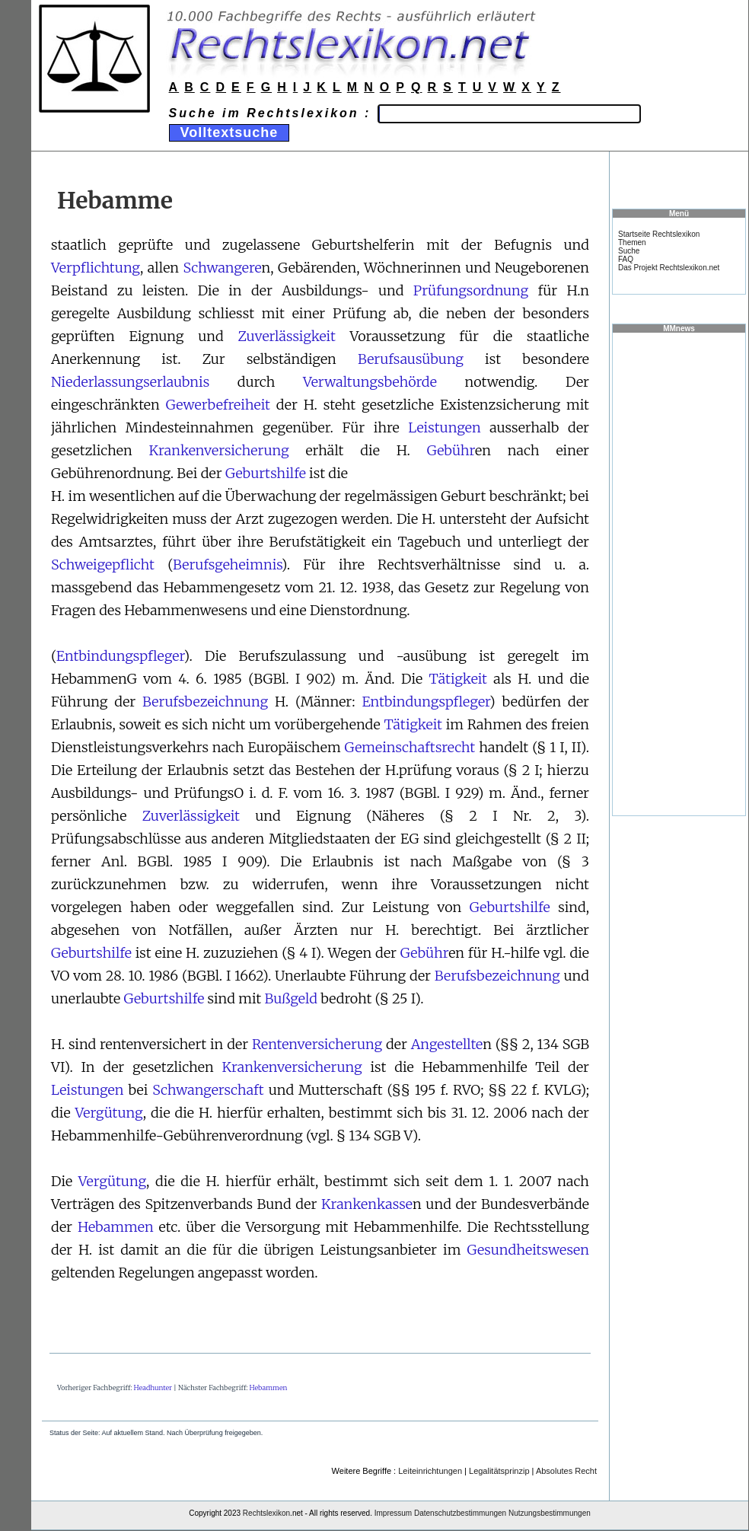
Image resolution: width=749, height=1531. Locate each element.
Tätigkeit (458, 678)
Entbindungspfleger (120, 656)
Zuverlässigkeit (286, 336)
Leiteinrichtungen (430, 1470)
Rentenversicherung (317, 1044)
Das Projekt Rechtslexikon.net (668, 267)
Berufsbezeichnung (205, 701)
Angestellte (447, 1044)
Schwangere (222, 267)
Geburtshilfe (265, 473)
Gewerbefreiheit (218, 404)
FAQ (625, 259)
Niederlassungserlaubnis (130, 382)
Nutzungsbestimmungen (549, 1513)
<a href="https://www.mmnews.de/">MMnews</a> (679, 573)
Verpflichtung (95, 267)
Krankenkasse (367, 1204)
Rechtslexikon (266, 1513)
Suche (628, 251)
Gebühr (451, 450)
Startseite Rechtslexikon (659, 234)
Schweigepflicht (103, 564)
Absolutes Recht (566, 1470)
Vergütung (108, 1112)
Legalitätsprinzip (499, 1470)
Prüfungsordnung (470, 290)
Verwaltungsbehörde (370, 382)
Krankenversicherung (219, 450)
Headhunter (153, 1387)
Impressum (393, 1513)
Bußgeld (290, 998)
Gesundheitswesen (528, 1249)
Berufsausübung (411, 359)
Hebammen (116, 1227)
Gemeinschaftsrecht (410, 747)
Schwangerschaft (207, 1090)
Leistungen (444, 427)
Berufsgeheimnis (227, 564)
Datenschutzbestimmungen (460, 1513)
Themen (632, 242)
